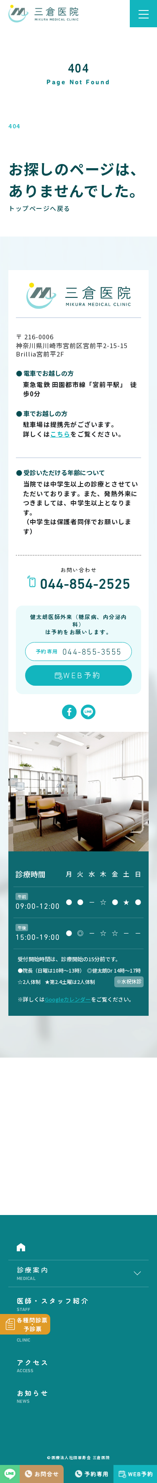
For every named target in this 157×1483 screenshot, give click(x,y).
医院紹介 (78, 1335)
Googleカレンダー (68, 999)
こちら (60, 433)
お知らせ (78, 1397)
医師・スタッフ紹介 (78, 1305)
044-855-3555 (92, 652)
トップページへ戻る (39, 208)
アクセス (78, 1366)
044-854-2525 (85, 585)
